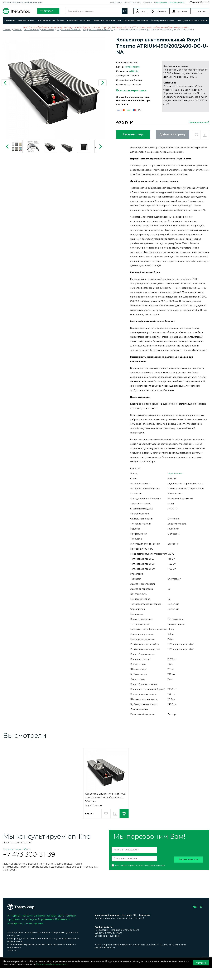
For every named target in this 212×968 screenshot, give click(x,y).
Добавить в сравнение (205, 134)
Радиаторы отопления (69, 29)
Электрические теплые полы (107, 20)
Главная (7, 29)
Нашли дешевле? (199, 122)
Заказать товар (133, 134)
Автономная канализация (136, 20)
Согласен (201, 963)
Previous (5, 83)
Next (102, 83)
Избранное (161, 11)
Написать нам (160, 2)
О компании (116, 2)
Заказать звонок (176, 2)
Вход (143, 11)
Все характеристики (131, 90)
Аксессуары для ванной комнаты (192, 20)
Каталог (46, 11)
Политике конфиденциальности (52, 964)
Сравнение (182, 11)
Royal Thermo (132, 66)
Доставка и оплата (132, 2)
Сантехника (9, 20)
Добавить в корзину (173, 134)
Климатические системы (78, 20)
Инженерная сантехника (162, 20)
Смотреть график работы (16, 849)
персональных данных (154, 865)
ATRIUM (133, 71)
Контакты (147, 2)
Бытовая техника (26, 20)
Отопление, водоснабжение (50, 20)
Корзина (202, 11)
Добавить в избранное (196, 134)
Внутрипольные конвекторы (98, 29)
